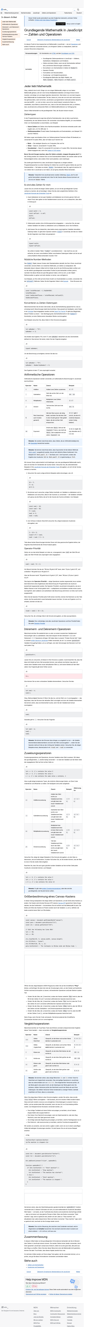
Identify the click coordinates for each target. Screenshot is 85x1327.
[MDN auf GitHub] (2, 1321)
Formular (30, 311)
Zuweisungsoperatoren (9, 32)
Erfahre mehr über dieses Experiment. (46, 20)
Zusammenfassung (8, 42)
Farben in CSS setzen (54, 150)
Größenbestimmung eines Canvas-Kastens (10, 35)
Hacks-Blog (71, 1326)
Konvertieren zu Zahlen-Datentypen (40, 303)
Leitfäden (70, 1317)
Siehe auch (5, 44)
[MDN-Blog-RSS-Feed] (14, 1321)
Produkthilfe (37, 1326)
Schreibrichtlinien (55, 1317)
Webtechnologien (72, 1311)
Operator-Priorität (32, 548)
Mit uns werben (38, 1320)
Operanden (34, 443)
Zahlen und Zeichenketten (35, 1265)
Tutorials (69, 1320)
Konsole (65, 281)
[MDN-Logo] (4, 1307)
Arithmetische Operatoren (10, 24)
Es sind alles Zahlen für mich (37, 185)
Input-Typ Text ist (59, 311)
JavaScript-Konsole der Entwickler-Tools (36, 193)
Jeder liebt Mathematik (9, 21)
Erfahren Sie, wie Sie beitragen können (37, 1289)
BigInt (68, 175)
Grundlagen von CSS (67, 53)
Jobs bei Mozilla (39, 1317)
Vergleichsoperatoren (8, 39)
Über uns (36, 1311)
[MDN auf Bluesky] (5, 1321)
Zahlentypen (30, 114)
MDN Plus (37, 1323)
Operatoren (74, 44)
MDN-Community (55, 1311)
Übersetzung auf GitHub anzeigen (36, 1294)
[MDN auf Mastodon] (11, 1321)
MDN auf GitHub (55, 1323)
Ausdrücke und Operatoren (36, 1267)
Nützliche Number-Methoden (37, 259)
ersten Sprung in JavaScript (39, 640)
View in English (60, 23)
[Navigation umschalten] (82, 10)
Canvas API (62, 903)
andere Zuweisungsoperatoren (51, 888)
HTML (54, 53)
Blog (35, 1314)
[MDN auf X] (8, 1321)
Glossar (69, 1323)
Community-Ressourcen (57, 1314)
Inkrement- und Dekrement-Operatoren (10, 28)
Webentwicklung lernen (74, 1314)
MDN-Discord (54, 1320)
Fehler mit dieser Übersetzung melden (60, 1294)
